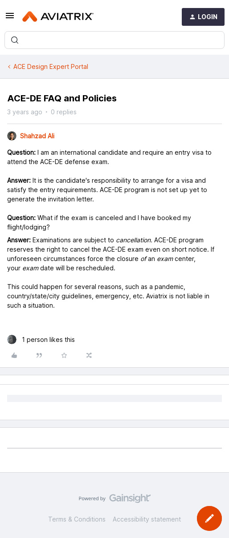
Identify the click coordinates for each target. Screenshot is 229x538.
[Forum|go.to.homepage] (58, 17)
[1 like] (41, 339)
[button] (9, 18)
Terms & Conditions (77, 519)
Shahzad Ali (37, 136)
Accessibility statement (147, 519)
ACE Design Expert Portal (50, 66)
